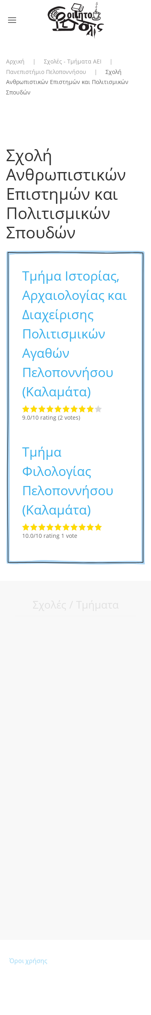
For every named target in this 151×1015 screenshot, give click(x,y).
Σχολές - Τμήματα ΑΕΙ (72, 61)
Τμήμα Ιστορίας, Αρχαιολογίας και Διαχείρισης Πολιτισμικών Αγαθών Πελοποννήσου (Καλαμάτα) (74, 333)
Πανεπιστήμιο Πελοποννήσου (46, 72)
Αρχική (15, 61)
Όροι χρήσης (29, 961)
